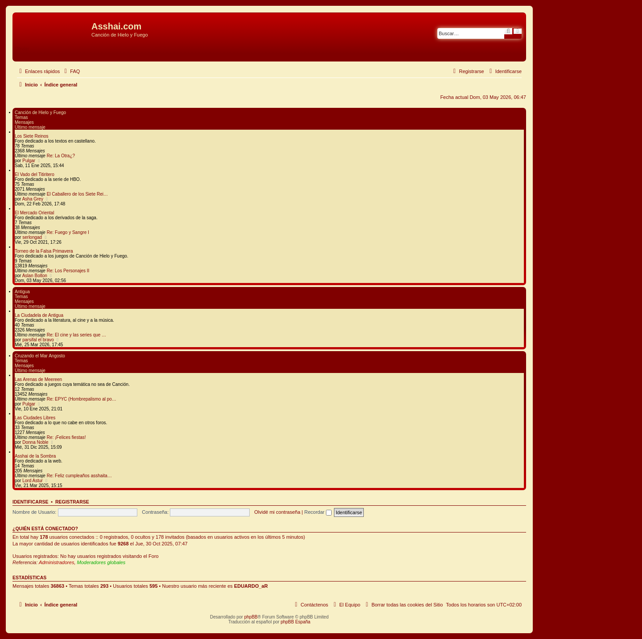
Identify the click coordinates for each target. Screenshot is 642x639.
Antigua (22, 291)
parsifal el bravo (38, 339)
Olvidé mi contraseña (277, 512)
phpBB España (295, 621)
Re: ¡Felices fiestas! (66, 437)
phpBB (251, 616)
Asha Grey (32, 199)
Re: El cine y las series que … (76, 334)
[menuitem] (71, 71)
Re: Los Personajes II (68, 270)
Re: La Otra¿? (61, 155)
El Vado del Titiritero (34, 174)
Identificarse (30, 501)
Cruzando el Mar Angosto (40, 355)
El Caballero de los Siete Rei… (77, 194)
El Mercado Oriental (34, 212)
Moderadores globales (101, 562)
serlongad (32, 237)
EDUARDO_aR (251, 586)
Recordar (318, 512)
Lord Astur (32, 480)
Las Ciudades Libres (35, 417)
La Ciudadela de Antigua (39, 315)
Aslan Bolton (34, 275)
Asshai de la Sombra (35, 456)
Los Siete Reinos (32, 136)
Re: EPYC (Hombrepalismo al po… (81, 399)
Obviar (22, 48)
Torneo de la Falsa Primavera (44, 251)
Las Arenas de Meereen (38, 379)
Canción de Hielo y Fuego (40, 112)
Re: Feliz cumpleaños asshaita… (79, 475)
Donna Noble (35, 442)
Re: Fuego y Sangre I (68, 232)
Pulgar (28, 160)
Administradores (56, 562)
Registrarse (72, 501)
